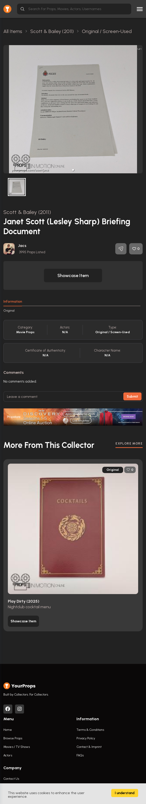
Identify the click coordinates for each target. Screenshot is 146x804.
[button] (73, 170)
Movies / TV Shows (16, 747)
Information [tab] (12, 302)
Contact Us (11, 779)
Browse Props (12, 738)
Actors (7, 755)
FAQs (80, 755)
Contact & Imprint (89, 747)
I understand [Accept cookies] (125, 793)
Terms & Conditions (90, 730)
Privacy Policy (85, 738)
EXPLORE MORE (129, 443)
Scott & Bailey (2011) (27, 212)
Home (7, 730)
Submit (132, 396)
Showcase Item (73, 275)
